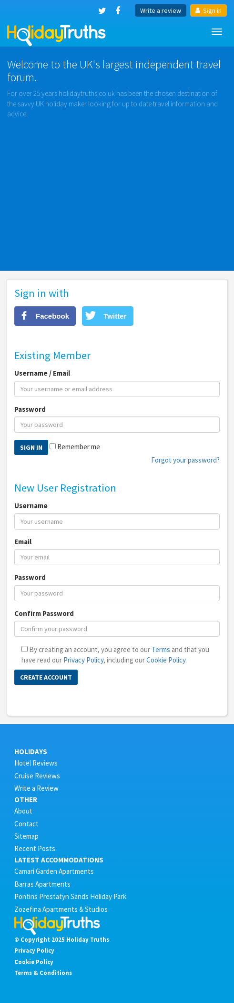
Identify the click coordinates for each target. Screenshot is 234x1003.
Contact (26, 823)
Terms (161, 649)
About (23, 810)
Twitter (114, 316)
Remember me (78, 446)
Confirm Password (44, 613)
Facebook (52, 316)
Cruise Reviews (37, 775)
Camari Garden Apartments (54, 871)
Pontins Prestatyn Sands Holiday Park (70, 896)
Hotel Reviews (36, 762)
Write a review (160, 10)
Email (22, 541)
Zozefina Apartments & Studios (61, 909)
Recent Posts (34, 848)
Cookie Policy (165, 659)
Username (31, 505)
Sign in (208, 10)
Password (30, 409)
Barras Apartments (42, 884)
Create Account (46, 677)
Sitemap (26, 836)
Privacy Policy (83, 659)
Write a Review (36, 788)
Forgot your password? (185, 459)
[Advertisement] (117, 189)
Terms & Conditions (43, 972)
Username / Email (42, 373)
